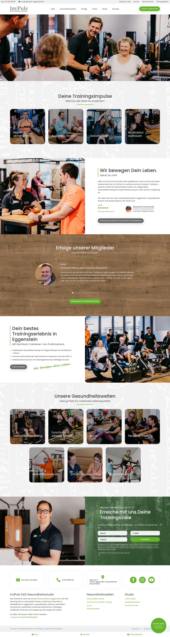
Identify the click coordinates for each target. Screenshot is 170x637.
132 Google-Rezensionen (106, 211)
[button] (80, 78)
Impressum (136, 629)
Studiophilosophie (132, 602)
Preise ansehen (18, 367)
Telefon (103, 540)
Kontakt (115, 9)
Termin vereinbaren (149, 8)
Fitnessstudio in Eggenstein (49, 598)
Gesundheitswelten (68, 9)
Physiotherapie (93, 608)
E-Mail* (136, 533)
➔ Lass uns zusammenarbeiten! (24, 617)
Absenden (145, 539)
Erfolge (84, 9)
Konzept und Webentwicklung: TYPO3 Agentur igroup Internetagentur (36, 629)
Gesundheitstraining (95, 598)
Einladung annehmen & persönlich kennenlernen (121, 220)
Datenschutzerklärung (121, 544)
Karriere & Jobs (131, 605)
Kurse (89, 605)
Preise (94, 9)
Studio (104, 9)
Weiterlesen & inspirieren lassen (85, 301)
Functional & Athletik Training (99, 602)
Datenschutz (148, 629)
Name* (103, 533)
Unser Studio (130, 598)
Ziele (53, 9)
